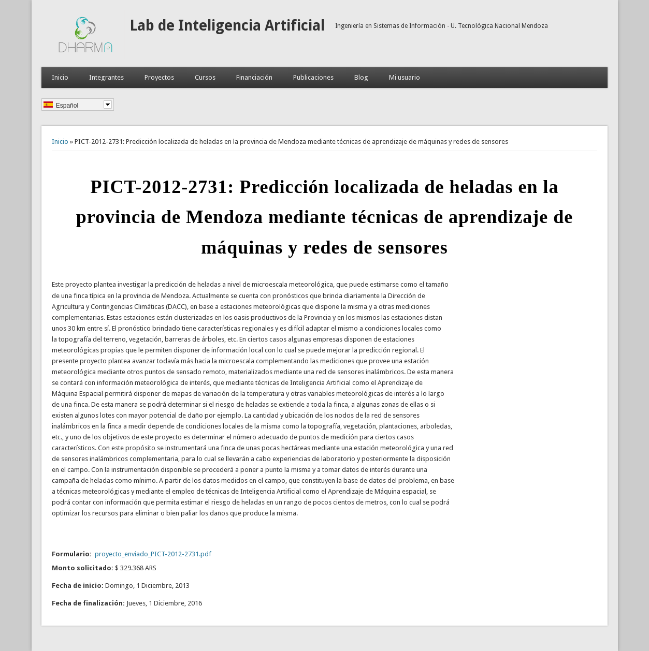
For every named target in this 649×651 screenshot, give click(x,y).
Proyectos (159, 77)
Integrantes (106, 77)
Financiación (254, 77)
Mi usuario (404, 77)
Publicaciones (313, 77)
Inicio (60, 77)
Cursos (205, 77)
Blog (361, 77)
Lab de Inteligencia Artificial (227, 25)
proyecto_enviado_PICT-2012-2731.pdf (153, 554)
